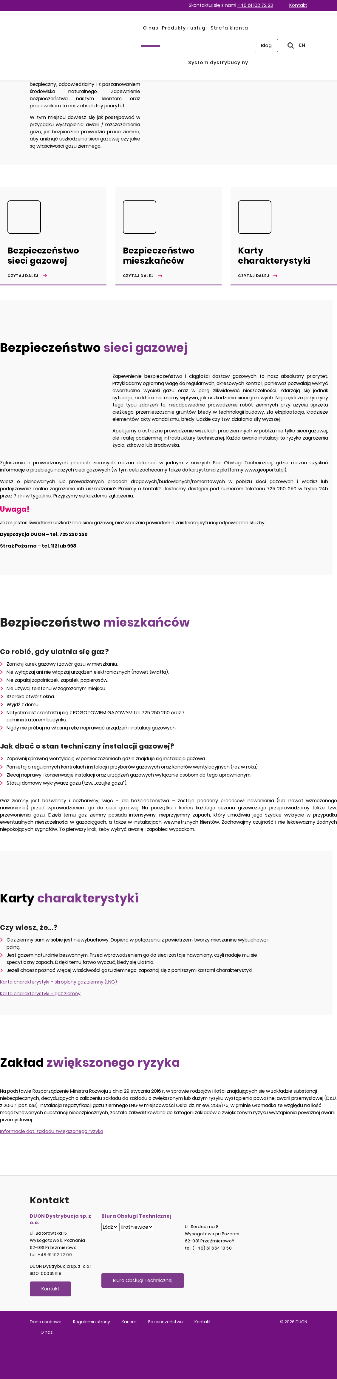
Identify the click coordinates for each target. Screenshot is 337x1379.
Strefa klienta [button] (229, 27)
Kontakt (298, 5)
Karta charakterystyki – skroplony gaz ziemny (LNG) (58, 981)
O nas (47, 1332)
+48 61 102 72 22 (255, 5)
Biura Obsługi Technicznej (142, 1280)
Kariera (129, 1322)
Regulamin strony (91, 1322)
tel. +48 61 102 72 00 (51, 1255)
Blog (266, 45)
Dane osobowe (45, 1322)
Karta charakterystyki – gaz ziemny (40, 993)
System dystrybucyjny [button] (218, 62)
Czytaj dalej (22, 275)
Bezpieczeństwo (165, 1322)
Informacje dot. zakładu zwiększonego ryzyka (51, 1131)
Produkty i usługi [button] (184, 27)
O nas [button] (150, 27)
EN (302, 45)
